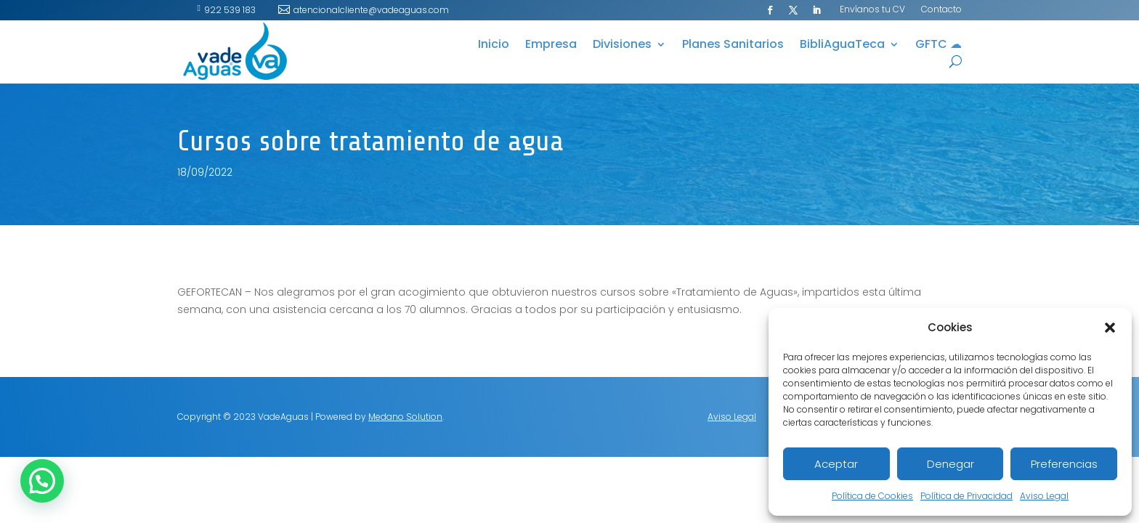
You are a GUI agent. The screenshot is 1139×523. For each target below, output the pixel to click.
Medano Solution (405, 416)
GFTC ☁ (938, 45)
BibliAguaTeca (842, 45)
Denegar (950, 463)
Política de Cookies (872, 496)
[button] (1110, 327)
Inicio (493, 45)
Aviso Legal (1044, 496)
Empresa (551, 45)
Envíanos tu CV (872, 9)
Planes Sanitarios (733, 45)
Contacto (941, 9)
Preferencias (1064, 463)
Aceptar (836, 463)
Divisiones (622, 45)
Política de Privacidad (966, 496)
